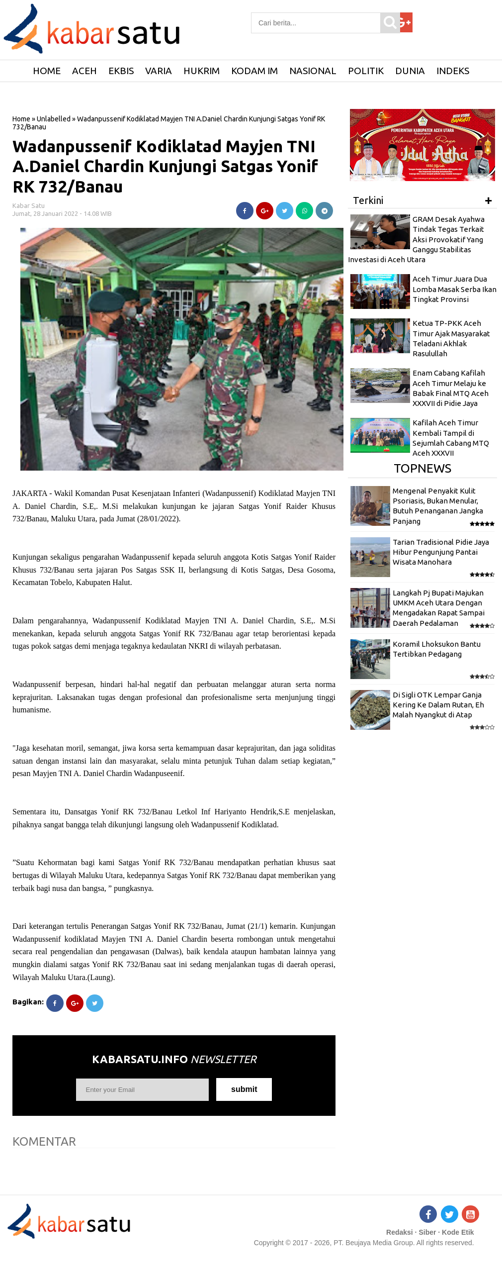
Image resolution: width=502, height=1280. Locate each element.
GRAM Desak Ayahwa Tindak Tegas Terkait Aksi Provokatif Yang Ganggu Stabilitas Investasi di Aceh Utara (416, 239)
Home (21, 119)
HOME (47, 70)
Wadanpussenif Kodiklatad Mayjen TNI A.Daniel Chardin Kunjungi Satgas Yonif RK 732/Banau (165, 166)
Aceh (84, 70)
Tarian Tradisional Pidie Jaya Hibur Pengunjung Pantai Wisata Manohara (441, 552)
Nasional (312, 70)
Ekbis (121, 70)
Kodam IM (254, 70)
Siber (427, 1232)
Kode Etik (458, 1232)
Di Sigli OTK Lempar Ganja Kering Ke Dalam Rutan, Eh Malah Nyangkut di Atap (438, 704)
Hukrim (201, 70)
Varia (158, 70)
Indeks (452, 70)
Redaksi (399, 1232)
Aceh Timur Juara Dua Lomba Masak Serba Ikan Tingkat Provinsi (455, 289)
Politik (366, 70)
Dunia (410, 70)
